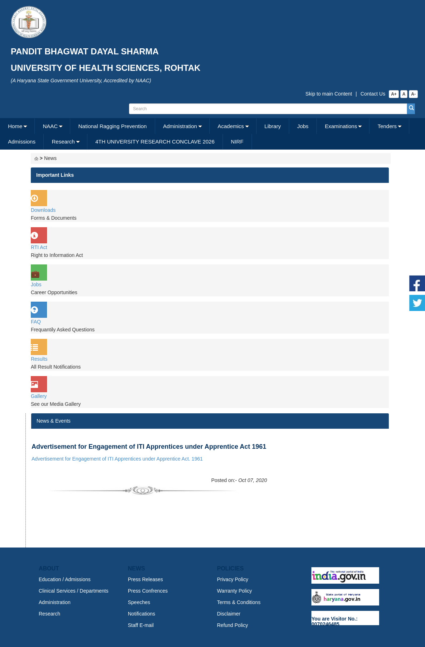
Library (272, 126)
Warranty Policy (234, 591)
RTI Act (39, 247)
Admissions (21, 141)
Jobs (303, 126)
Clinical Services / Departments (74, 591)
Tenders (387, 126)
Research (63, 141)
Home (15, 126)
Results (39, 359)
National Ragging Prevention (112, 126)
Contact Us (372, 94)
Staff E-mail (141, 625)
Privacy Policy (232, 579)
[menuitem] (17, 126)
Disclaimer (228, 614)
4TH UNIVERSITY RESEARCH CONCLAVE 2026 (155, 141)
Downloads (43, 210)
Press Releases (145, 579)
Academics (231, 126)
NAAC (50, 126)
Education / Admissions (65, 579)
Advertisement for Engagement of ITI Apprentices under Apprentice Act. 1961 (117, 459)
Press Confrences (148, 591)
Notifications (141, 614)
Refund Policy (232, 625)
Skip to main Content (328, 94)
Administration (180, 126)
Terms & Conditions (239, 602)
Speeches (139, 602)
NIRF (237, 141)
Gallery (39, 396)
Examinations (341, 126)
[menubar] (211, 133)
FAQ (36, 322)
